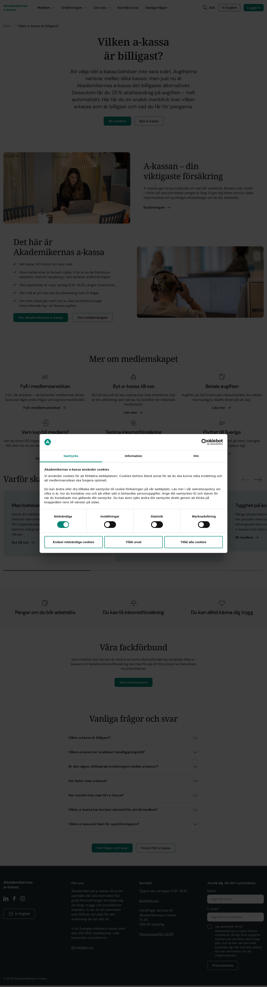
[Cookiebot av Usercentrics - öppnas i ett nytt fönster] (204, 442)
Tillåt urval (133, 542)
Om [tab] (196, 456)
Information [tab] (133, 456)
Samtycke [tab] (71, 456)
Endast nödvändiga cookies (73, 542)
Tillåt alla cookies (194, 542)
